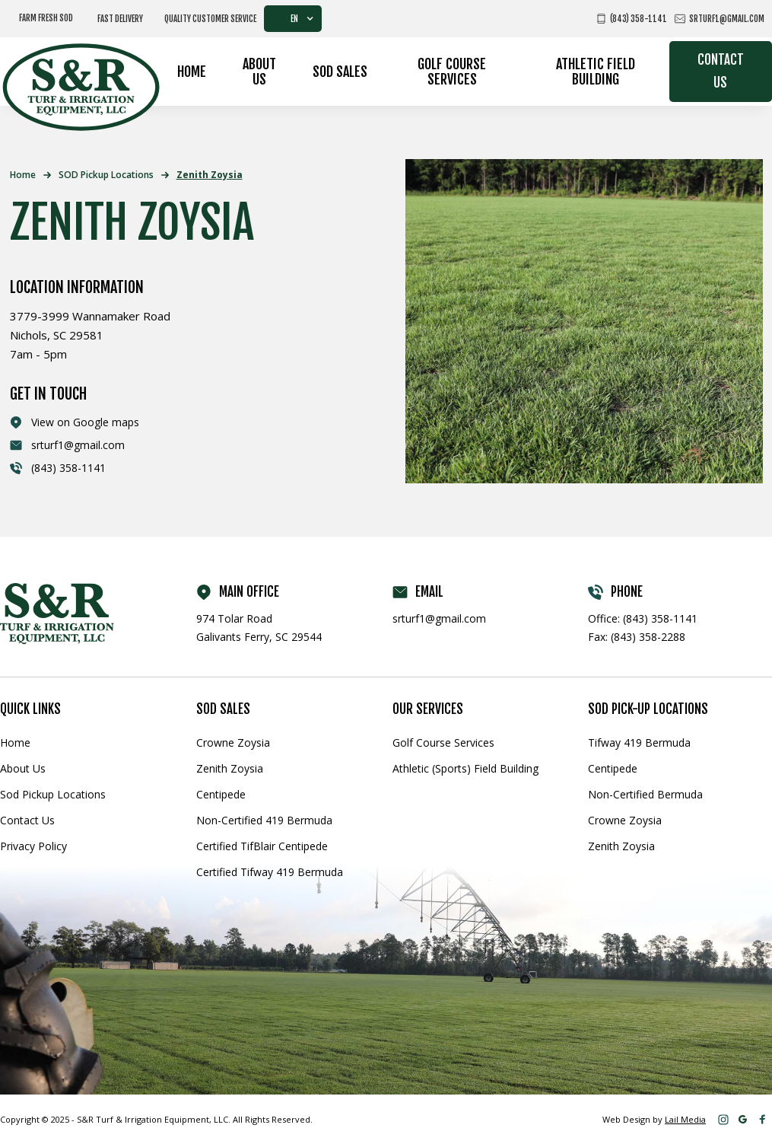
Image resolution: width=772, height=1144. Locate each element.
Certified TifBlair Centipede (262, 846)
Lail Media (685, 1119)
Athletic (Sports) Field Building (465, 768)
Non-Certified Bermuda (645, 794)
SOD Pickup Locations (106, 174)
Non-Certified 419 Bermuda (264, 820)
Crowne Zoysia (233, 742)
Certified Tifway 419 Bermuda (269, 872)
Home (191, 71)
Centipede (221, 794)
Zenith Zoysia (209, 174)
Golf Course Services (452, 72)
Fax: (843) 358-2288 (636, 636)
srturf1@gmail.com (439, 618)
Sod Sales (340, 71)
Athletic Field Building (595, 72)
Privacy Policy (33, 846)
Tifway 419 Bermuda (639, 742)
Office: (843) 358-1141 (642, 618)
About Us (259, 72)
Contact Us (720, 71)
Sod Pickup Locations (53, 794)
